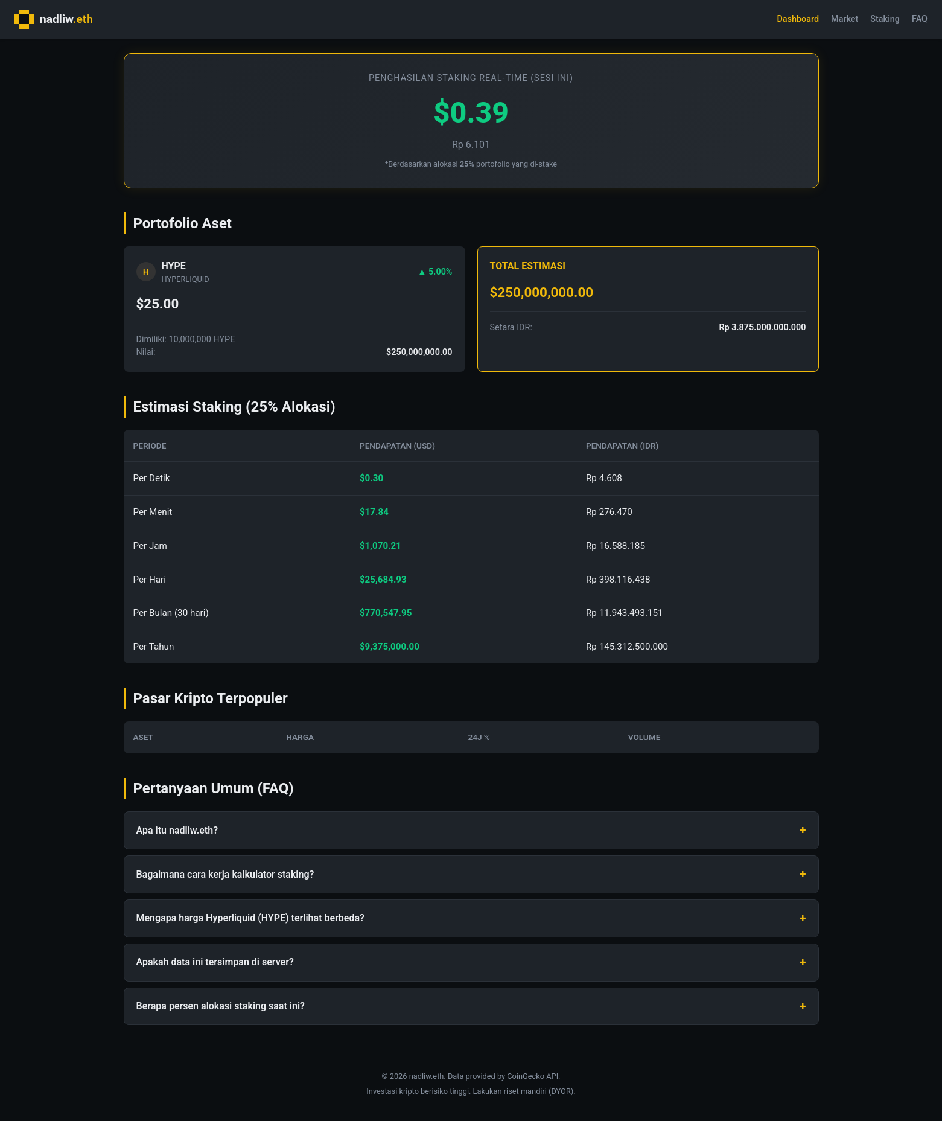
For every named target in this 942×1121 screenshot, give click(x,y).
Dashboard (798, 19)
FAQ (920, 19)
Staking (885, 19)
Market (844, 19)
